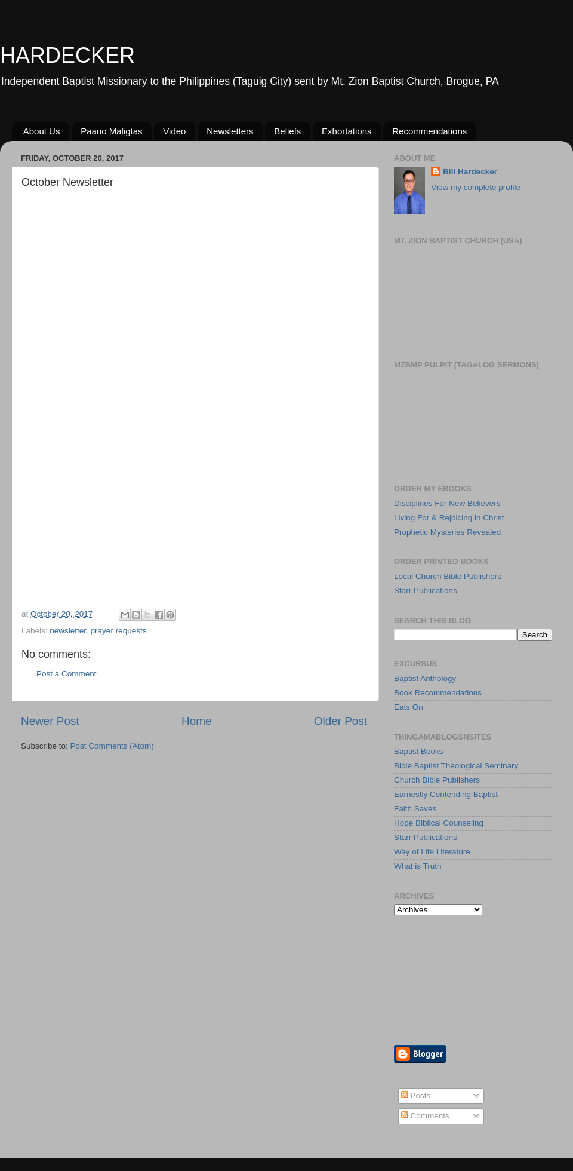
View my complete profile (475, 187)
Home (196, 721)
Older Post (340, 721)
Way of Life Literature (432, 851)
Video (174, 131)
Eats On (408, 707)
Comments (425, 1115)
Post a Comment (66, 673)
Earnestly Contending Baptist (446, 794)
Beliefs (287, 131)
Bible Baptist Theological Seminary (456, 765)
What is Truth (418, 866)
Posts (416, 1095)
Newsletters (230, 131)
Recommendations (429, 131)
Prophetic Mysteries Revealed (447, 532)
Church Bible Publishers (437, 779)
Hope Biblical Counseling (438, 823)
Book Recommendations (438, 692)
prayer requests (119, 630)
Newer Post (50, 721)
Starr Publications (425, 590)
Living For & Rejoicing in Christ (449, 517)
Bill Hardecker (470, 171)
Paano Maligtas (111, 131)
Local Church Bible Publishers (447, 576)
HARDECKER (67, 55)
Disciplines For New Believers (447, 503)
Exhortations (346, 131)
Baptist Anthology (425, 678)
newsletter (68, 630)
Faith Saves (415, 808)
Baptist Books (418, 751)
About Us (41, 131)
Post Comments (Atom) (112, 745)
